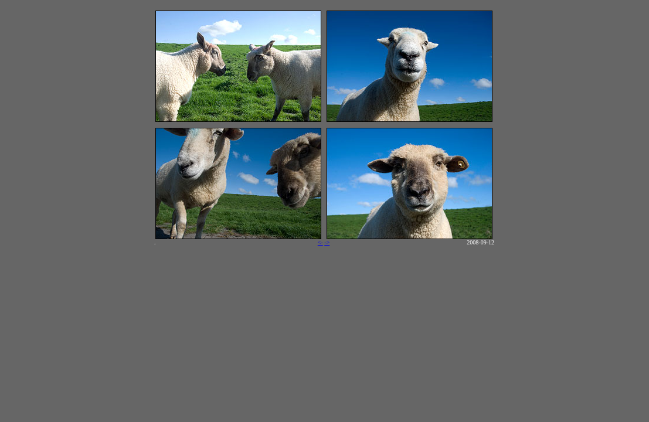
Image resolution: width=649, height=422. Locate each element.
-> (326, 242)
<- (320, 242)
